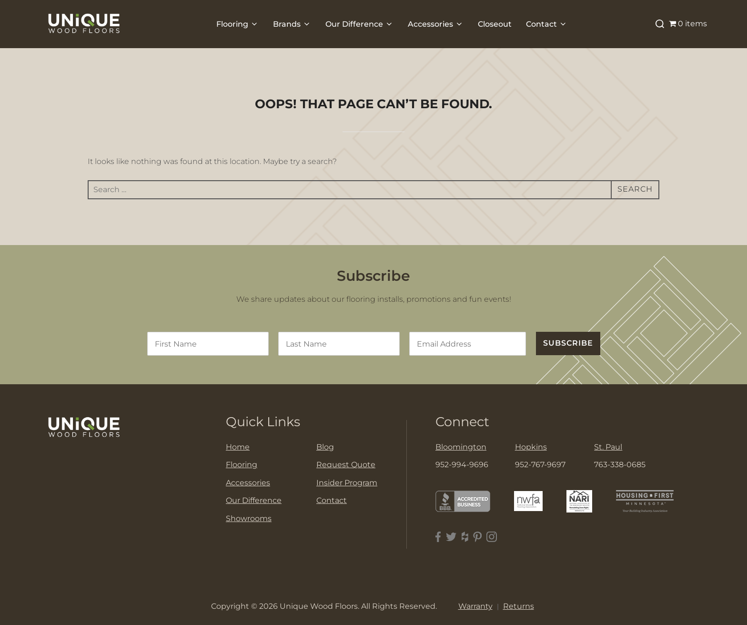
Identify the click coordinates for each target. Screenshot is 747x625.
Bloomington (460, 446)
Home (238, 446)
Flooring (237, 24)
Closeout (495, 24)
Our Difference (359, 24)
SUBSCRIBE (568, 343)
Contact (546, 24)
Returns (518, 606)
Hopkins (531, 446)
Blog (325, 446)
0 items (688, 23)
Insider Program (346, 482)
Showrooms (249, 518)
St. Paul (608, 446)
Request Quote (345, 464)
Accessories (436, 24)
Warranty (475, 606)
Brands (292, 24)
